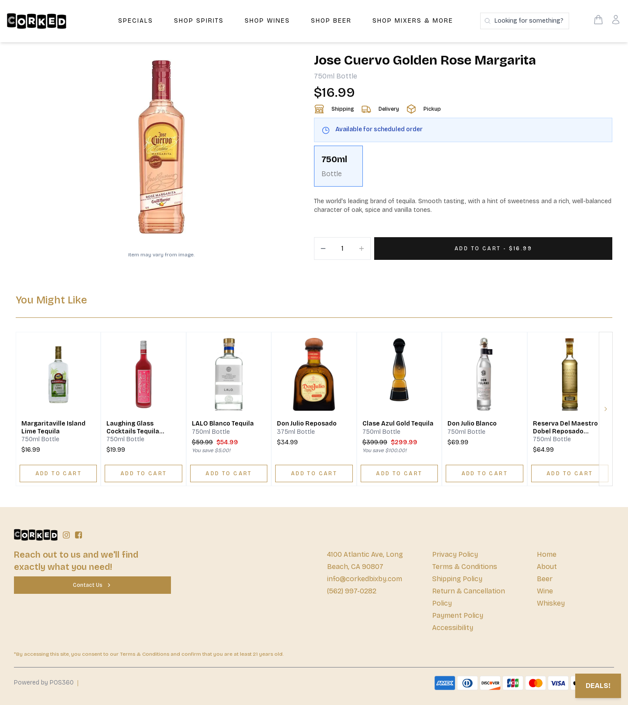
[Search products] (524, 21)
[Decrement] (323, 248)
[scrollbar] (463, 170)
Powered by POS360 (44, 682)
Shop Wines (267, 20)
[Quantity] (342, 248)
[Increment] (362, 248)
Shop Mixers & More (412, 20)
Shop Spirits (199, 20)
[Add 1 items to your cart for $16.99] (493, 248)
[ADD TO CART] (58, 473)
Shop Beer (331, 20)
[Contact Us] (92, 585)
